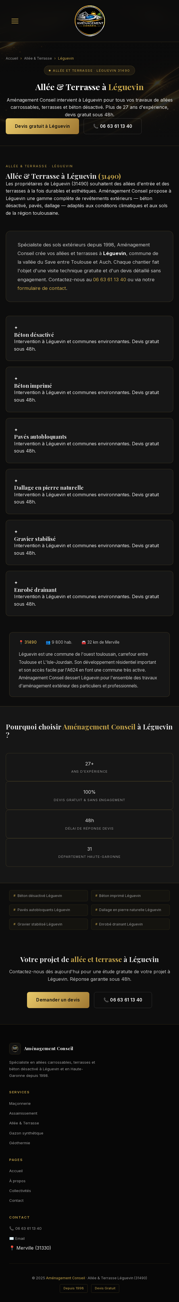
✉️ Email (17, 1238)
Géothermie (19, 1143)
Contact (16, 1200)
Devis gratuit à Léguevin (42, 126)
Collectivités (20, 1190)
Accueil (12, 58)
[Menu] (15, 21)
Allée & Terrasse (38, 58)
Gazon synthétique (26, 1133)
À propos (17, 1181)
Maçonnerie (20, 1103)
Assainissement (23, 1113)
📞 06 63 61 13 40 (112, 126)
